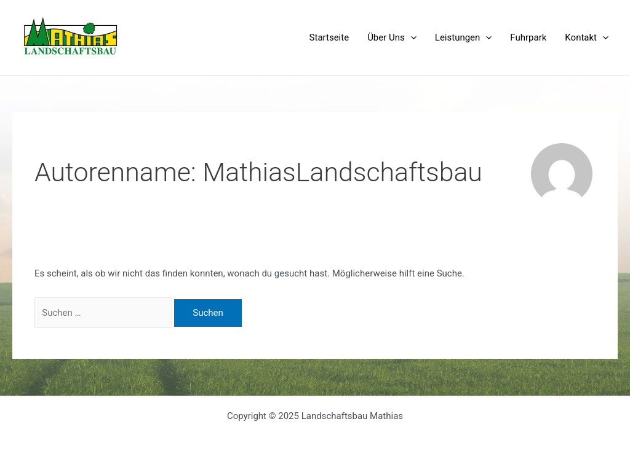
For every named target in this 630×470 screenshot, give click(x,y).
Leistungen (463, 37)
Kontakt (586, 37)
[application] (411, 37)
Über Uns (392, 37)
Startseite (329, 37)
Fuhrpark (528, 37)
